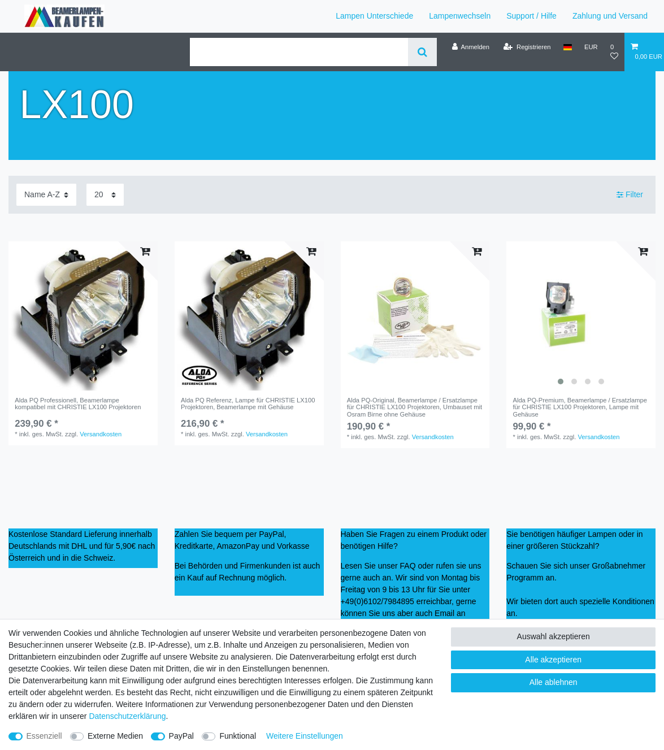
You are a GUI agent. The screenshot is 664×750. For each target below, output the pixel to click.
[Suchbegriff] (299, 52)
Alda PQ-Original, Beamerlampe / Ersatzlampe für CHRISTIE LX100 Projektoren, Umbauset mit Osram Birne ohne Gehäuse (414, 407)
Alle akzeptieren (553, 659)
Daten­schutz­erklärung (127, 716)
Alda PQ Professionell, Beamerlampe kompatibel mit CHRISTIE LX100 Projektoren (78, 403)
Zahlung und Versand (610, 15)
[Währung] (591, 47)
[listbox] (581, 316)
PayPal (181, 735)
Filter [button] (630, 195)
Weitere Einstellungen (304, 735)
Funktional (237, 735)
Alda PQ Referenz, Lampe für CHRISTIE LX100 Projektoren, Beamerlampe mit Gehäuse (248, 403)
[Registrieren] (527, 47)
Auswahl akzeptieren (553, 636)
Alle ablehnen (554, 682)
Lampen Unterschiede (374, 15)
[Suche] (422, 52)
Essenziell (44, 735)
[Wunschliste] (614, 52)
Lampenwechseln (460, 15)
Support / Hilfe (531, 15)
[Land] (567, 47)
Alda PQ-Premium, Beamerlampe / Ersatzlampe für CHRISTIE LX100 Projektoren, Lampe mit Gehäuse (580, 407)
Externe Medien (115, 735)
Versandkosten (100, 434)
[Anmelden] (470, 47)
